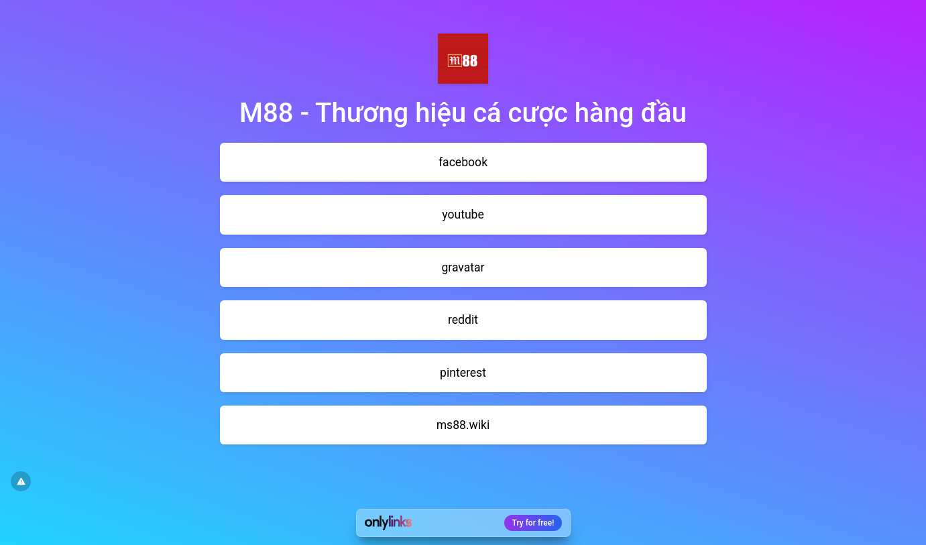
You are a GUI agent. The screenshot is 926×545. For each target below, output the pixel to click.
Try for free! (533, 523)
